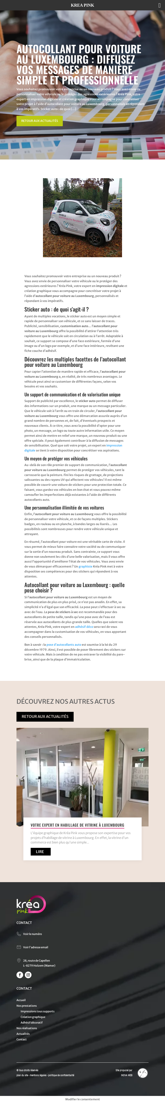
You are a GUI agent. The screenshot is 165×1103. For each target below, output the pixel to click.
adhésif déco (84, 627)
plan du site (22, 1075)
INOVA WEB (126, 1075)
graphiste (85, 566)
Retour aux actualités (39, 121)
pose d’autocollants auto (64, 645)
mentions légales (38, 1075)
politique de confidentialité (61, 1075)
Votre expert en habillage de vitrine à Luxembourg (77, 825)
